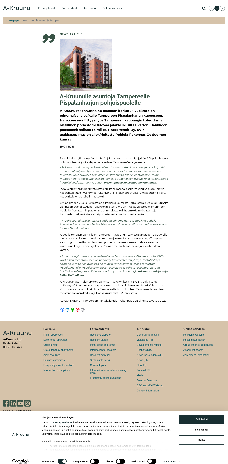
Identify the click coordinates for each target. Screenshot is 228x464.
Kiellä (201, 436)
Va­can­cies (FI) (145, 339)
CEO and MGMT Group (150, 385)
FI (211, 8)
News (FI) (142, 360)
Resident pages (99, 339)
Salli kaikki (202, 415)
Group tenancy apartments (58, 350)
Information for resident (103, 350)
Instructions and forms (102, 345)
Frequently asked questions (58, 365)
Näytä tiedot (169, 457)
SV (222, 8)
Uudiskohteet (50, 345)
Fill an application (53, 334)
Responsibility (144, 350)
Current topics (98, 365)
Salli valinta (201, 425)
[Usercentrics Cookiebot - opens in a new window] (20, 457)
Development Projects (149, 345)
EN (217, 8)
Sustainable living (100, 360)
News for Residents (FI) (150, 355)
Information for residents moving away (108, 371)
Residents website (100, 334)
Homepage (12, 20)
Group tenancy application (198, 345)
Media (140, 375)
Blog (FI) (141, 365)
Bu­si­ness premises (54, 360)
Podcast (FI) (143, 370)
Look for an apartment (55, 339)
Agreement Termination (196, 355)
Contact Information (148, 390)
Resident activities (100, 355)
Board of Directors (147, 380)
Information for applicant (57, 370)
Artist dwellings (51, 355)
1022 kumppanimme (60, 418)
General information (148, 334)
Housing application (194, 339)
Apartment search (193, 350)
